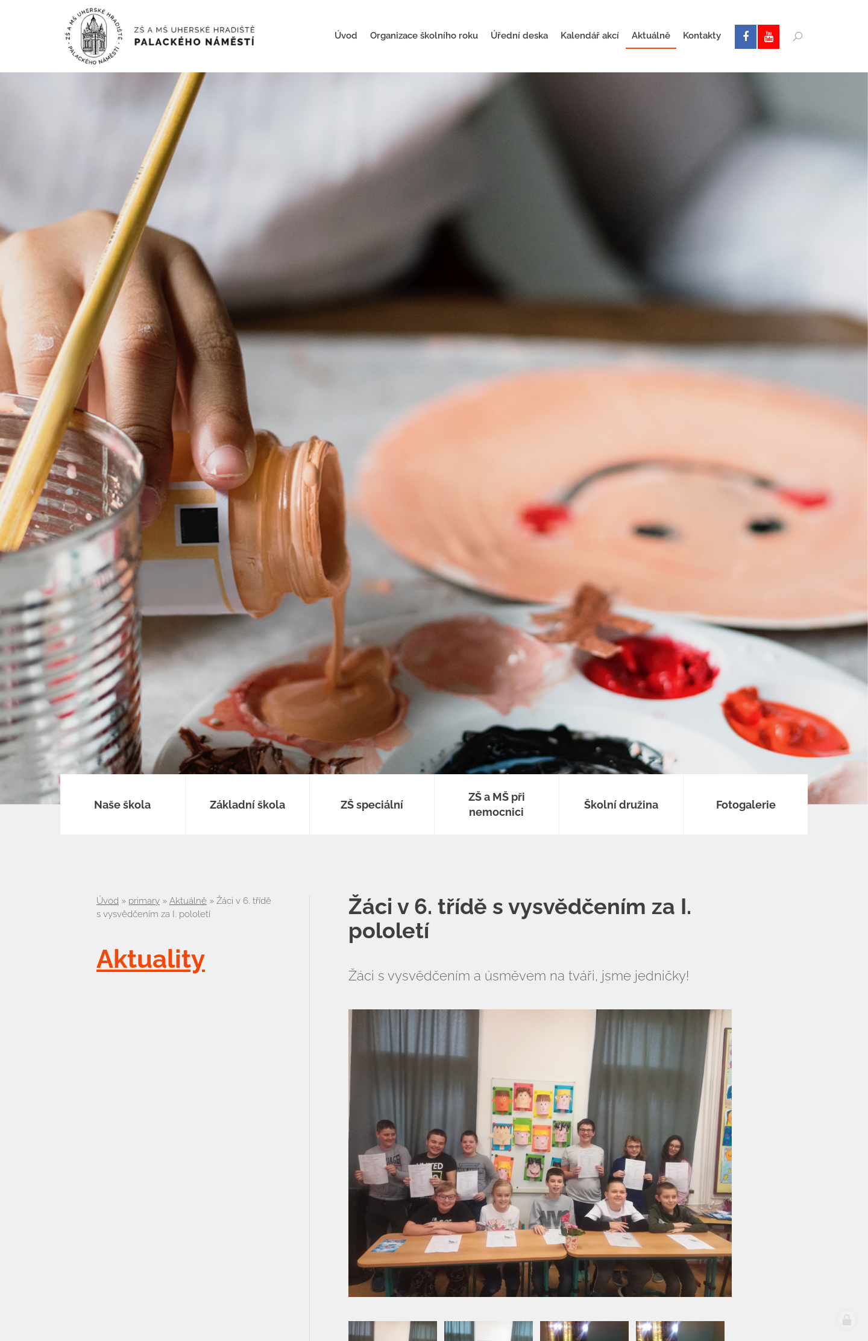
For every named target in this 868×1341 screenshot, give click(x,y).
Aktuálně (188, 900)
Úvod (107, 900)
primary (144, 900)
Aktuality (150, 959)
